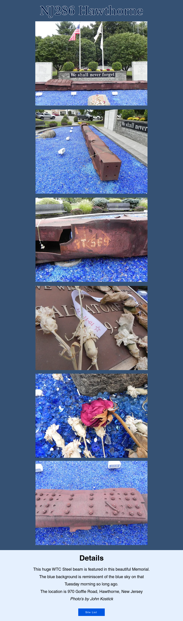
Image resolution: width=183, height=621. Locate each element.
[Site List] (91, 612)
